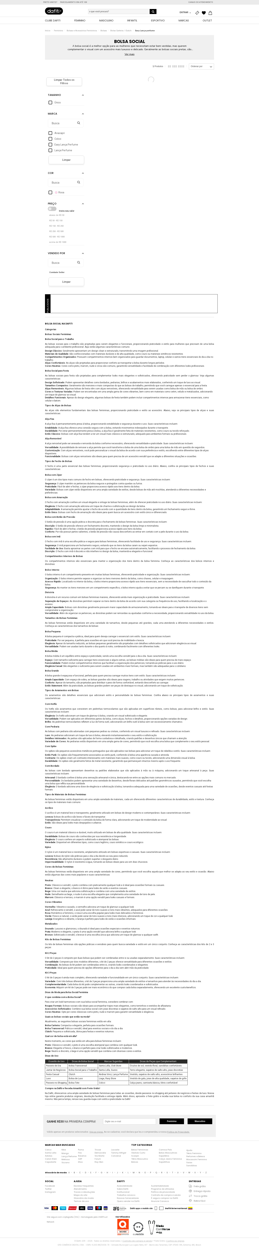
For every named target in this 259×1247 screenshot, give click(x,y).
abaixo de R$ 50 (56, 216)
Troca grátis (200, 1196)
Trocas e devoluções (84, 1193)
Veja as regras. (96, 1133)
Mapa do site (80, 1196)
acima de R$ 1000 (57, 243)
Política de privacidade (163, 1193)
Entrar (184, 12)
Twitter (48, 1190)
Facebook (50, 1186)
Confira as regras (175, 1241)
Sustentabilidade (160, 1186)
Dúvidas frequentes (84, 1186)
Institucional (123, 1193)
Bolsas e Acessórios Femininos (82, 31)
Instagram (50, 1193)
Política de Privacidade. (178, 1133)
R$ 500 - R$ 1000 (57, 237)
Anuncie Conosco (160, 1202)
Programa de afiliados (162, 1190)
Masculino (200, 1122)
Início (47, 31)
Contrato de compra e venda (166, 1196)
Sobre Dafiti (122, 1190)
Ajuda (189, 1151)
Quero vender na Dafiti (128, 1202)
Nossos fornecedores (128, 1199)
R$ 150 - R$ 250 (56, 227)
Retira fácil (199, 1201)
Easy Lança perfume (145, 31)
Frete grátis (200, 1187)
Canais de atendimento (200, 2)
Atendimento (80, 1190)
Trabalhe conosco (126, 1196)
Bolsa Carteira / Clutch (120, 31)
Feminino (58, 31)
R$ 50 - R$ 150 (55, 221)
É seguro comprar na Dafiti (164, 1199)
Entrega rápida (202, 1192)
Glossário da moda (84, 1199)
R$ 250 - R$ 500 (56, 232)
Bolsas (104, 31)
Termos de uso (81, 1202)
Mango (65, 1154)
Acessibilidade (124, 1186)
